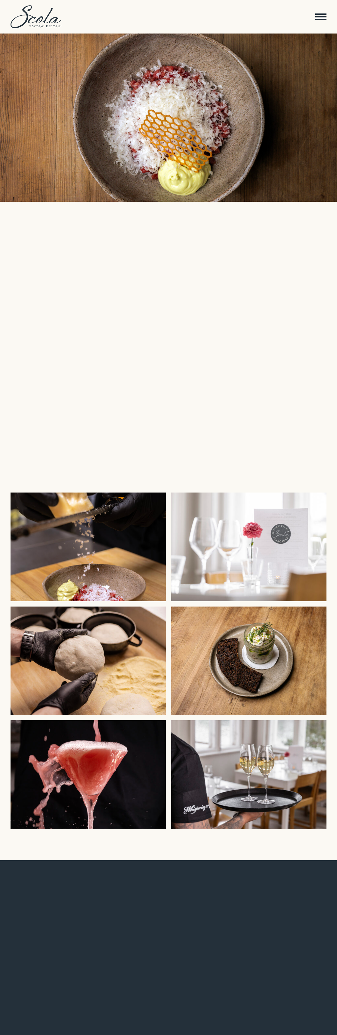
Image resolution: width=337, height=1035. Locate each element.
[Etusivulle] (36, 16)
